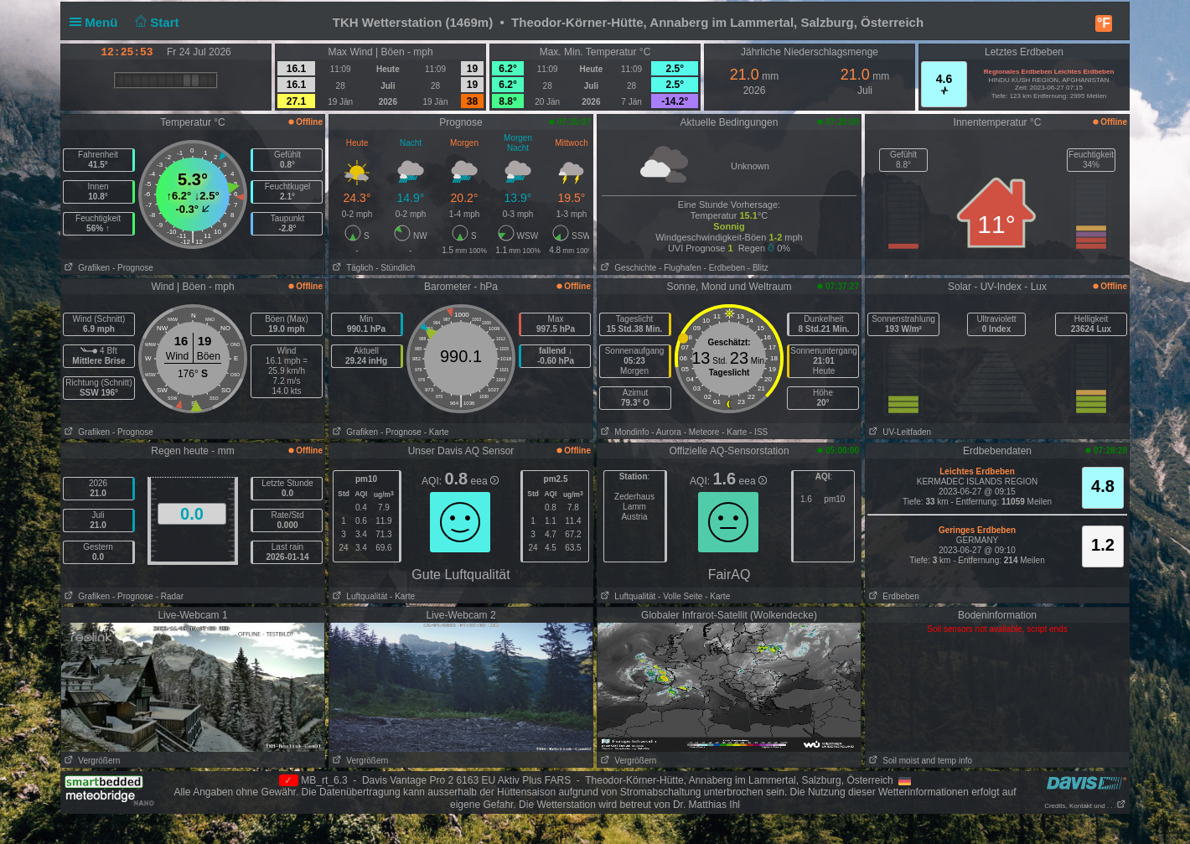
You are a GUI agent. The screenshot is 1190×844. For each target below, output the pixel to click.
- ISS (758, 432)
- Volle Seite (680, 596)
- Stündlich (395, 267)
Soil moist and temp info (919, 760)
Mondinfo (623, 432)
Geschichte (627, 267)
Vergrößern (90, 760)
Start (155, 22)
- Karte (436, 432)
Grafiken (85, 267)
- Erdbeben (724, 267)
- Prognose (132, 267)
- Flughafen (680, 267)
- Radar (170, 596)
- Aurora (666, 432)
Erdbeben (892, 596)
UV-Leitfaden (898, 432)
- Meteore (702, 432)
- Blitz (758, 267)
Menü (97, 22)
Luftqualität (358, 596)
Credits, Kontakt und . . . (1085, 806)
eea (485, 481)
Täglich (351, 267)
